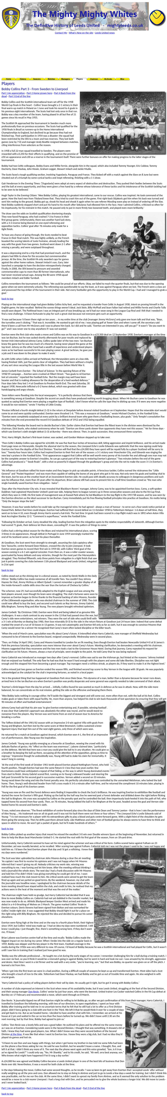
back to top (7, 298)
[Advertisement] (84, 56)
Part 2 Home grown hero (39, 93)
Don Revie (33, 991)
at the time (16, 1034)
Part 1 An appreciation (13, 93)
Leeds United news (105, 32)
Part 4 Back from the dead (67, 1088)
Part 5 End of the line (19, 96)
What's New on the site (81, 32)
